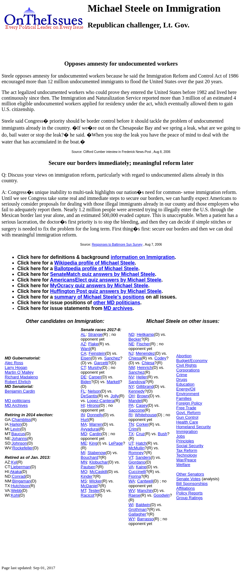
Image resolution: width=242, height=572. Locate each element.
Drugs (181, 379)
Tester (93, 490)
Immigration (187, 431)
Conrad (18, 476)
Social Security (189, 445)
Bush (162, 433)
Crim (133, 429)
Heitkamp (145, 334)
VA (131, 466)
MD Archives (16, 405)
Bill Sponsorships (192, 483)
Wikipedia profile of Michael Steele (94, 263)
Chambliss (21, 419)
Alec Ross (14, 362)
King (93, 443)
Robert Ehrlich (18, 381)
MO (84, 471)
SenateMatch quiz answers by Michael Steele (102, 274)
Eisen (86, 358)
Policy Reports (189, 493)
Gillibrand (144, 386)
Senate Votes (188, 478)
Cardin (95, 433)
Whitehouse (146, 414)
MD (84, 433)
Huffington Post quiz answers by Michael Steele (106, 291)
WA (132, 481)
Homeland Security (193, 426)
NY (131, 386)
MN (84, 462)
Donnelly (95, 414)
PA (131, 405)
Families (183, 398)
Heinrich (144, 367)
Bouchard (89, 457)
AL (83, 334)
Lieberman (20, 466)
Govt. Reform (188, 412)
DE (83, 377)
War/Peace (186, 460)
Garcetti (101, 362)
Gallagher (137, 514)
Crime (181, 374)
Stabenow (97, 452)
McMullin (137, 448)
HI (83, 405)
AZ (83, 343)
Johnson (19, 443)
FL (83, 391)
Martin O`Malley (19, 372)
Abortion (183, 355)
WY (132, 519)
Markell (113, 381)
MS (84, 481)
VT (131, 457)
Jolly (115, 396)
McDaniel (89, 485)
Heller (141, 377)
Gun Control (187, 417)
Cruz (140, 433)
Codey (160, 358)
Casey (141, 405)
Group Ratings (189, 497)
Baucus (18, 433)
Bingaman (21, 481)
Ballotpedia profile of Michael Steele (96, 268)
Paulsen (88, 466)
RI (131, 414)
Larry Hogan (16, 367)
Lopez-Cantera (100, 400)
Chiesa (135, 358)
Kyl (14, 462)
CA (83, 353)
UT (131, 443)
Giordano (137, 462)
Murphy (94, 367)
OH (132, 396)
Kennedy (137, 391)
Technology (186, 455)
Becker (135, 339)
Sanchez (112, 358)
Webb (16, 490)
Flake (93, 343)
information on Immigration (143, 257)
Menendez (145, 353)
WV (132, 490)
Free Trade (186, 408)
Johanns (19, 438)
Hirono (93, 405)
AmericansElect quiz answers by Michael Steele (105, 280)
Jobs (180, 436)
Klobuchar (98, 462)
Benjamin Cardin (20, 391)
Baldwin (143, 504)
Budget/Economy (191, 360)
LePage (116, 443)
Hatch (141, 443)
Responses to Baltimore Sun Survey (117, 244)
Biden (86, 381)
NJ (131, 353)
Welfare (183, 464)
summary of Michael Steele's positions (99, 297)
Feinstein (97, 353)
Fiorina (135, 476)
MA (84, 424)
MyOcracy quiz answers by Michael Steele (99, 285)
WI (131, 504)
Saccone (137, 410)
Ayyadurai (90, 429)
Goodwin (161, 495)
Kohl (15, 495)
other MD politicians (116, 302)
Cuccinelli (137, 471)
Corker (142, 424)
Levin (15, 429)
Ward (85, 348)
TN (131, 424)
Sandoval (137, 381)
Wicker (95, 481)
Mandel (135, 400)
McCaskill (98, 471)
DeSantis (89, 396)
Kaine (141, 466)
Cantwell (145, 481)
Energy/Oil (185, 389)
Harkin (16, 424)
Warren (95, 424)
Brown (142, 396)
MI (83, 452)
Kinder (87, 476)
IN (83, 414)
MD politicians (17, 400)
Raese (135, 495)
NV (131, 377)
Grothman (138, 509)
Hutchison (20, 485)
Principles (185, 441)
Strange (95, 334)
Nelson (94, 391)
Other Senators (190, 474)
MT (83, 490)
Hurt (85, 419)
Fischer (143, 343)
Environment (187, 393)
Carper (95, 377)
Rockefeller (22, 448)
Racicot (87, 495)
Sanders (143, 457)
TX (131, 433)
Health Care (187, 422)
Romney (136, 452)
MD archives (118, 308)
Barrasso (145, 519)
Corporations (187, 370)
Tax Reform (186, 450)
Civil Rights (186, 365)
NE (131, 343)
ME (84, 443)
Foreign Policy (189, 403)
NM (132, 367)
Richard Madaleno (21, 377)
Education (185, 384)
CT (83, 367)
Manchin (145, 490)
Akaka (15, 471)
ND (132, 334)
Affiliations (185, 488)
